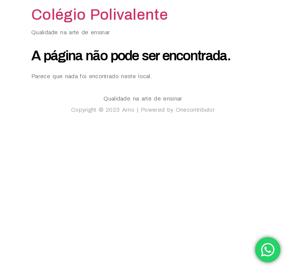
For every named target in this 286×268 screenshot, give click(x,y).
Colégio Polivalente (99, 15)
